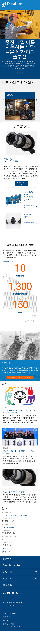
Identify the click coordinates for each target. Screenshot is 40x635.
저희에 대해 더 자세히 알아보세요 (20, 377)
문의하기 (7, 559)
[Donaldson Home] (17, 5)
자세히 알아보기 (21, 183)
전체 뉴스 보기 (7, 548)
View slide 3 (22, 72)
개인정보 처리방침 (10, 613)
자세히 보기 (7, 261)
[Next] (37, 101)
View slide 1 (17, 72)
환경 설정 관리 (8, 624)
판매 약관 (6, 620)
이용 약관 (6, 617)
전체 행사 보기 (7, 552)
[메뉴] (35, 5)
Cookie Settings (17, 627)
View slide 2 (20, 72)
